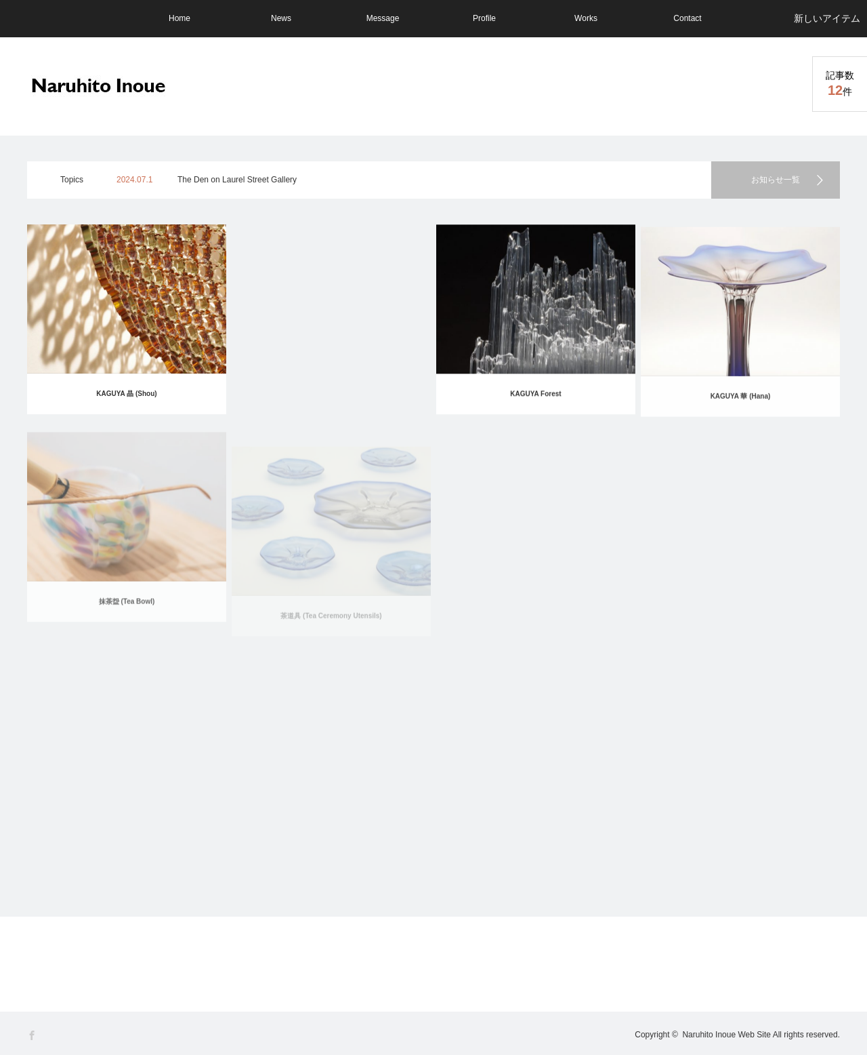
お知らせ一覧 (775, 179)
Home (179, 18)
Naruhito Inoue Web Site (726, 1034)
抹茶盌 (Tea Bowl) (127, 614)
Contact (687, 18)
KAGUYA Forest (535, 395)
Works (585, 18)
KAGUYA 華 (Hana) (741, 401)
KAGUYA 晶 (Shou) (126, 393)
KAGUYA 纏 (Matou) (331, 393)
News (281, 18)
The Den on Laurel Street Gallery (237, 179)
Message (383, 18)
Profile (484, 18)
